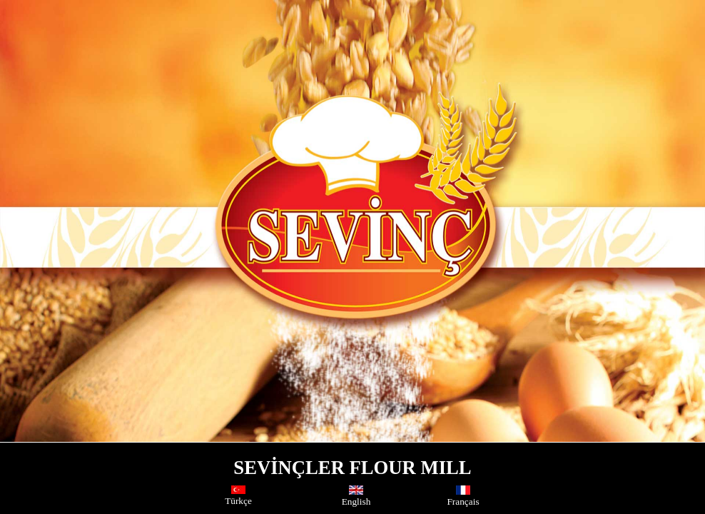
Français (463, 496)
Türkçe (238, 495)
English (356, 496)
